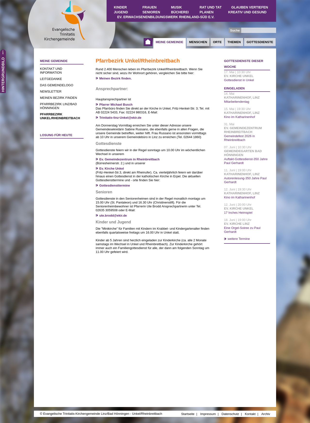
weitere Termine (239, 238)
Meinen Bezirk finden (58, 98)
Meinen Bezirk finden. (115, 78)
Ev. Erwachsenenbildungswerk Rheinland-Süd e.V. (165, 17)
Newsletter (51, 91)
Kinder (120, 7)
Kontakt (250, 414)
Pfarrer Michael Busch (115, 104)
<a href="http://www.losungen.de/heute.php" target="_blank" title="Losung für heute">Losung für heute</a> (59, 169)
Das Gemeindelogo (56, 85)
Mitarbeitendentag (236, 101)
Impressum (208, 414)
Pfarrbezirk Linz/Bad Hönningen (58, 106)
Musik (176, 7)
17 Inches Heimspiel (238, 212)
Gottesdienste (260, 42)
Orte (217, 42)
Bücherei (180, 12)
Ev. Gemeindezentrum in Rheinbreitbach (129, 159)
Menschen (198, 42)
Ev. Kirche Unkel (111, 168)
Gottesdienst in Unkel (239, 80)
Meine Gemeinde (169, 42)
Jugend (121, 12)
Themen (234, 42)
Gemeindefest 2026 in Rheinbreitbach (239, 138)
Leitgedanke (51, 79)
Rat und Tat (211, 7)
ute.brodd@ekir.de (113, 215)
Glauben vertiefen (249, 7)
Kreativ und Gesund (247, 12)
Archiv (265, 414)
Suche (235, 30)
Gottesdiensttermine (114, 185)
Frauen (149, 7)
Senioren (151, 12)
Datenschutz (230, 414)
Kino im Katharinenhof (239, 117)
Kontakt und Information (51, 70)
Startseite (148, 42)
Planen (207, 12)
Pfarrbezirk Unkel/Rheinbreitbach (60, 116)
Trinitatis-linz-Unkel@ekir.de (120, 117)
